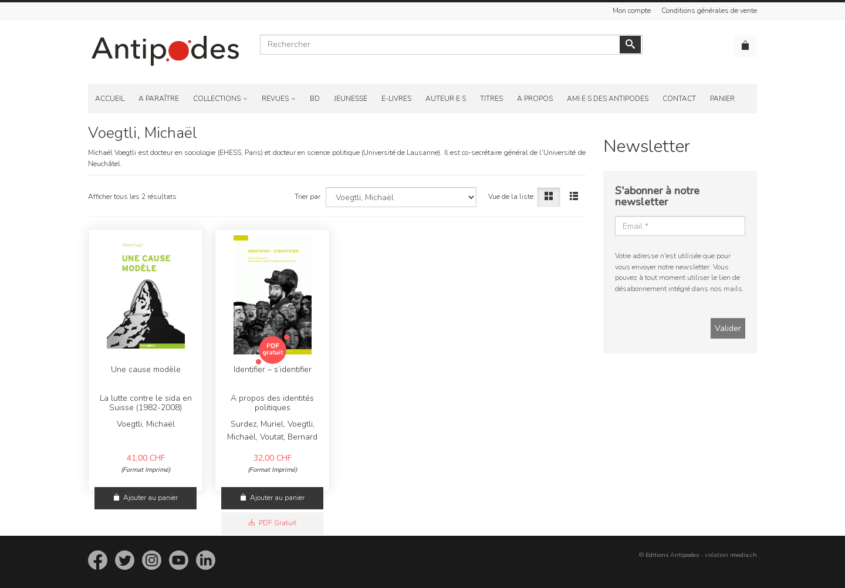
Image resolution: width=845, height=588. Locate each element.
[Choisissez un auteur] (401, 197)
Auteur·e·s (445, 98)
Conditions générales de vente (709, 10)
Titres (491, 98)
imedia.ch (743, 554)
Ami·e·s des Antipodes (607, 98)
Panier (722, 98)
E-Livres (396, 98)
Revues (275, 98)
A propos (535, 98)
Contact (679, 98)
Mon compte (632, 10)
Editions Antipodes (672, 554)
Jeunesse (350, 98)
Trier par (307, 196)
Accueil (109, 98)
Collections (217, 98)
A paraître (158, 98)
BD (315, 98)
